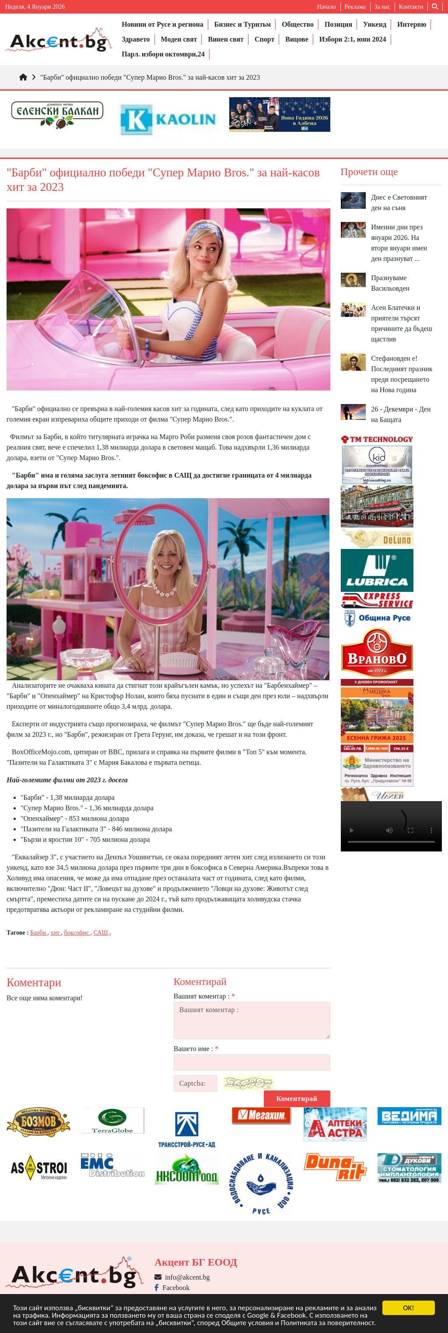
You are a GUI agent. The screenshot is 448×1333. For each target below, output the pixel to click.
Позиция (338, 24)
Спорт (264, 39)
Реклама (355, 7)
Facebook (171, 1287)
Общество (298, 24)
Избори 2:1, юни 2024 (352, 39)
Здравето (136, 39)
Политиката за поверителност (327, 1323)
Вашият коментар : (204, 996)
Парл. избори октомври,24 (163, 54)
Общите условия (247, 1323)
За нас (382, 7)
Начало (326, 7)
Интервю (411, 24)
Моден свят (179, 39)
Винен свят (225, 39)
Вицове (296, 39)
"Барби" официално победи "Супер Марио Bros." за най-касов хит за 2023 (150, 77)
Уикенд (374, 24)
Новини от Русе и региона (162, 24)
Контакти (411, 7)
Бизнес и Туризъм (242, 24)
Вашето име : (196, 1048)
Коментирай (297, 1098)
